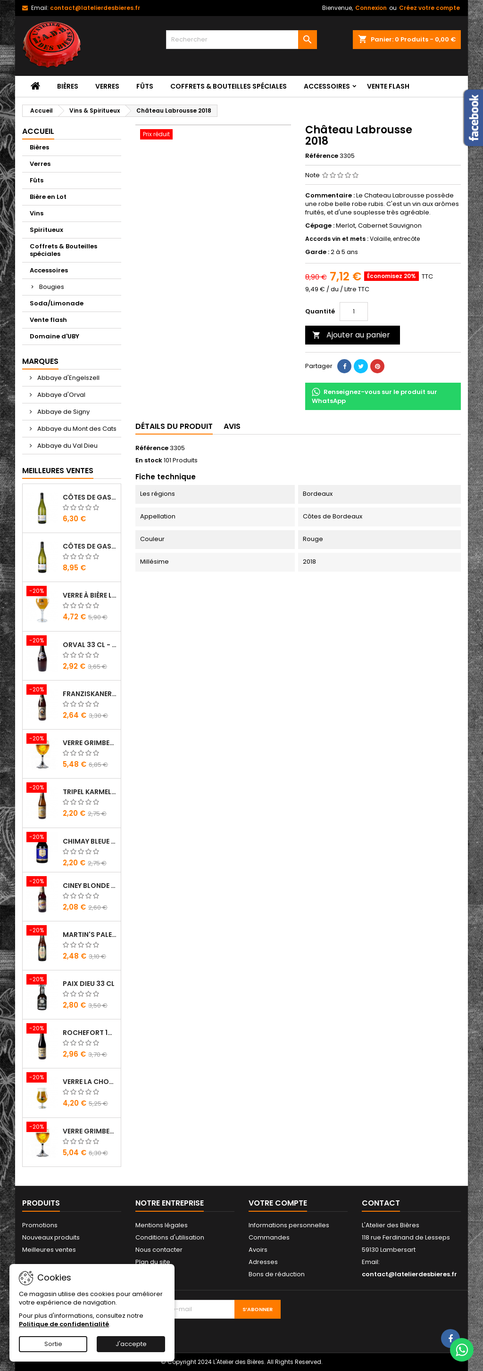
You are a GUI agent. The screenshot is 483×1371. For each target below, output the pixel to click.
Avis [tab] (232, 426)
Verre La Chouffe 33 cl (90, 1081)
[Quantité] (354, 311)
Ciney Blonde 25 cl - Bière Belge (90, 885)
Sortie (53, 1343)
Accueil (38, 131)
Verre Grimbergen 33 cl (90, 743)
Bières (67, 86)
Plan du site (152, 1261)
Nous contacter (159, 1249)
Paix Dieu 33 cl (89, 983)
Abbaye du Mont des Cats (76, 428)
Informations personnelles (289, 1225)
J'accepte (131, 1343)
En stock (148, 460)
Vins (36, 213)
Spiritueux (46, 229)
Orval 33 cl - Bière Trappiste (90, 645)
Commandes (269, 1237)
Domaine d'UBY (54, 336)
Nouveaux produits (51, 1237)
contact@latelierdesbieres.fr (95, 8)
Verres (107, 86)
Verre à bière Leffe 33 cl (90, 595)
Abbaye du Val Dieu (67, 445)
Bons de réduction (277, 1274)
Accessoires (327, 86)
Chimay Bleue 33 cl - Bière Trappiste (90, 841)
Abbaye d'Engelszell (68, 377)
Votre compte (278, 1203)
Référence (321, 156)
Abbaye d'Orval (60, 394)
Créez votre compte (429, 8)
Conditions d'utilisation (169, 1237)
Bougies (51, 286)
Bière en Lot (48, 196)
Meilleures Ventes (57, 470)
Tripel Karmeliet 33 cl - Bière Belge (90, 792)
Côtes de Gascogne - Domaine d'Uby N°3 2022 (90, 497)
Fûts (144, 86)
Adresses (263, 1261)
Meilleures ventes (49, 1249)
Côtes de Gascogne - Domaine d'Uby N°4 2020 (90, 546)
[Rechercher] (241, 39)
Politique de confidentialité (64, 1324)
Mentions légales (161, 1225)
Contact (381, 1203)
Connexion (371, 8)
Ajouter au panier (351, 334)
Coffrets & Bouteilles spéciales (228, 86)
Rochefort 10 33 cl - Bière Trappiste (90, 1032)
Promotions (40, 1225)
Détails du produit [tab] (174, 426)
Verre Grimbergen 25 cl (90, 1131)
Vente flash (388, 86)
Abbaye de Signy (63, 411)
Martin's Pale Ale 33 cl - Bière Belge (90, 934)
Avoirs (258, 1249)
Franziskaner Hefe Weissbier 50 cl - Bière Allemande (90, 694)
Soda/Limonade (56, 303)
